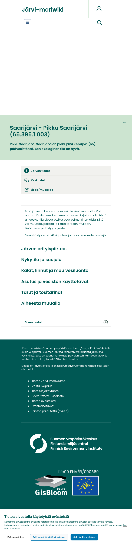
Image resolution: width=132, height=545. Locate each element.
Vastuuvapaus (42, 386)
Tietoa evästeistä (44, 401)
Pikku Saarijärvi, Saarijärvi (31, 144)
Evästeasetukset (15, 537)
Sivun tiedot (66, 322)
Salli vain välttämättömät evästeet (49, 537)
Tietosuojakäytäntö (45, 391)
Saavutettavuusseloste (48, 396)
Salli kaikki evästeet (84, 537)
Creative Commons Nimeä (79, 366)
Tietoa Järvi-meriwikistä (48, 381)
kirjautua (59, 235)
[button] (99, 22)
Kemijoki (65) (84, 144)
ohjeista (59, 228)
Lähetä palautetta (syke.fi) (50, 411)
